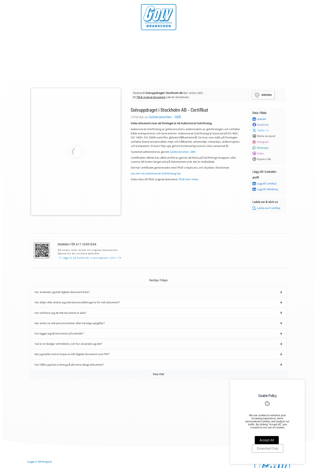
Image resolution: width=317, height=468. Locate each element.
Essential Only (267, 448)
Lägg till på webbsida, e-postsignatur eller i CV (90, 257)
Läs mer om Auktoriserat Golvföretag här (156, 173)
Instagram (261, 142)
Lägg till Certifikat (264, 184)
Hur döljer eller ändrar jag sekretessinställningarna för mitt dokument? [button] (77, 302)
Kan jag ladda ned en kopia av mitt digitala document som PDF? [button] (72, 354)
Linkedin (259, 119)
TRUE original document (150, 97)
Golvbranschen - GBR (165, 117)
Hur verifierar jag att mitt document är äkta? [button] (60, 313)
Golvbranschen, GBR (182, 152)
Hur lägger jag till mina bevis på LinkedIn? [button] (59, 333)
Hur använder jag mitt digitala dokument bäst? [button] (62, 292)
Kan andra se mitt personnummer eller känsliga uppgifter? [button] (70, 323)
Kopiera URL (262, 159)
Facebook (260, 125)
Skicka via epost (264, 136)
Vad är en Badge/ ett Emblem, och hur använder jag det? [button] (68, 344)
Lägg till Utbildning (265, 189)
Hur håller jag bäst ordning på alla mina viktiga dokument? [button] (69, 364)
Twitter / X (260, 130)
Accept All (267, 440)
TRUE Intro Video (189, 179)
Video (258, 153)
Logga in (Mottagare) (39, 461)
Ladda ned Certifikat (266, 208)
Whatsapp (260, 148)
